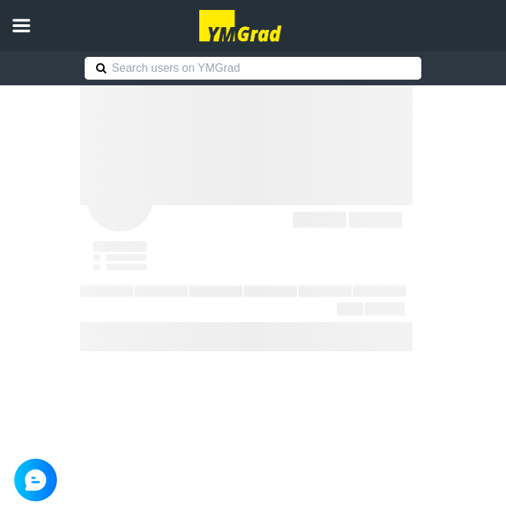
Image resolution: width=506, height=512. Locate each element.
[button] (21, 25)
